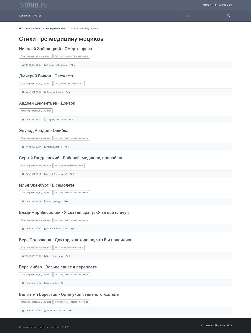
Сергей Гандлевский (57, 174)
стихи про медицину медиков (36, 56)
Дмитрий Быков (54, 92)
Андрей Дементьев (56, 119)
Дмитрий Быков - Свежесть (46, 76)
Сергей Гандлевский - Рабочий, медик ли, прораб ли (70, 157)
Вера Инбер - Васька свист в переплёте (58, 267)
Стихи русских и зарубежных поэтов (39, 327)
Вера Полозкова (55, 256)
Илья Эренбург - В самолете (46, 185)
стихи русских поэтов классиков (72, 56)
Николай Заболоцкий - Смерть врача (55, 48)
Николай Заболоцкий (57, 65)
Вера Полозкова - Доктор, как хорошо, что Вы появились (75, 239)
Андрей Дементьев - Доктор (47, 103)
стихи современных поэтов (69, 83)
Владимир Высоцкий (57, 228)
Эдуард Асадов (54, 146)
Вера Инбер (52, 283)
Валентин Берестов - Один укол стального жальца (69, 294)
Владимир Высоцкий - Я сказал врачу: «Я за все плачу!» (74, 212)
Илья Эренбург (54, 201)
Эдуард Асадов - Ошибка (44, 130)
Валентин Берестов (56, 310)
